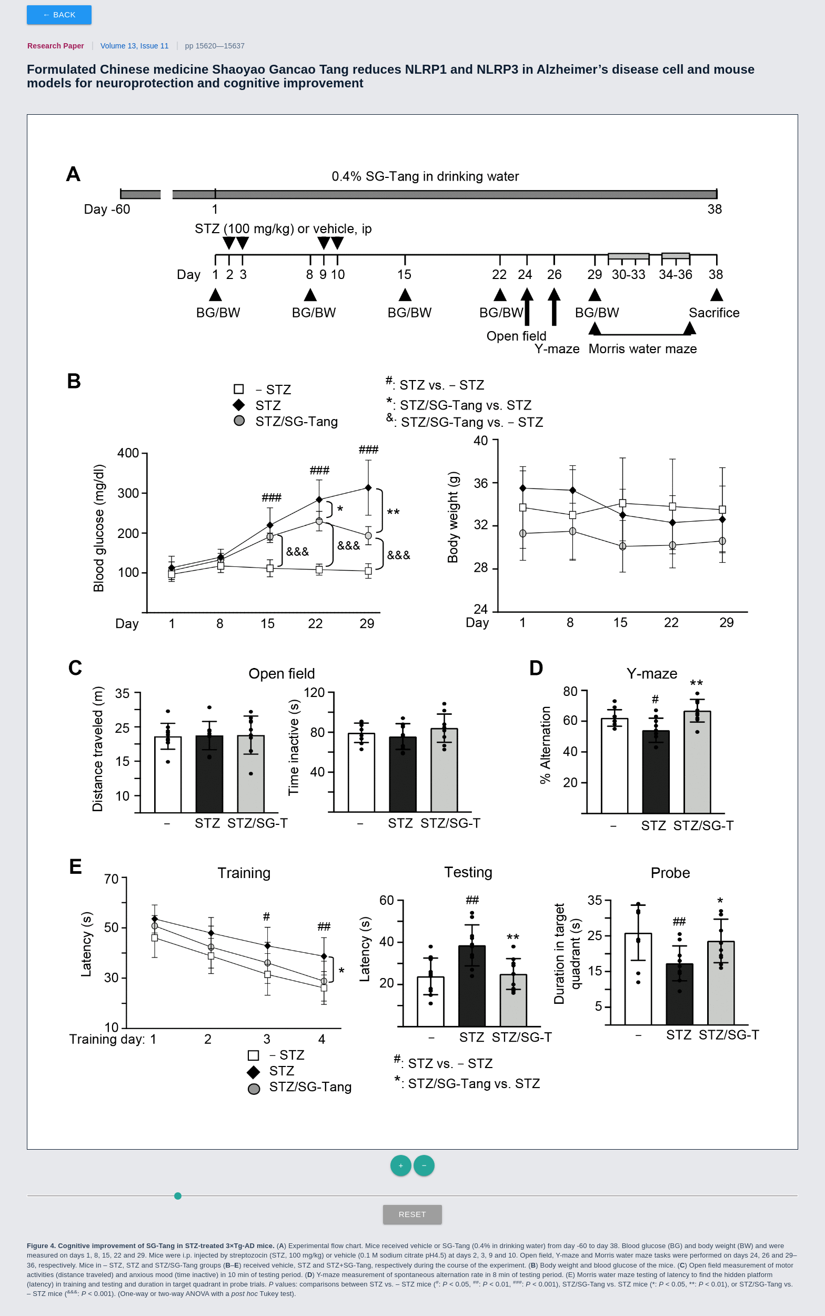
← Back (59, 14)
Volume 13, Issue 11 (134, 46)
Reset (413, 1214)
